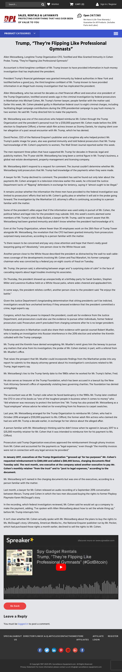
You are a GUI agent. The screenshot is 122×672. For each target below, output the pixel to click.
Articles (54, 636)
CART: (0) (79, 4)
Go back (15, 606)
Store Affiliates (82, 638)
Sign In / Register (108, 4)
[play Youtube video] (61, 567)
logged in (23, 624)
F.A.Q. (45, 636)
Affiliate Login (98, 638)
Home (73, 636)
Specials (9, 636)
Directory (29, 636)
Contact (64, 636)
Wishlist (55, 4)
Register (113, 636)
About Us (18, 638)
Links (39, 636)
